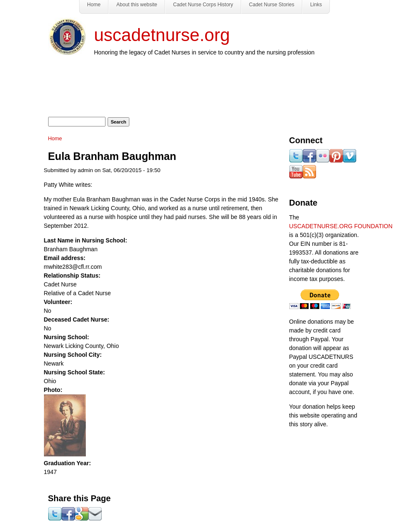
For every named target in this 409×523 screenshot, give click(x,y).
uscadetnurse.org (162, 35)
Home (55, 139)
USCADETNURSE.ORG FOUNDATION (341, 226)
